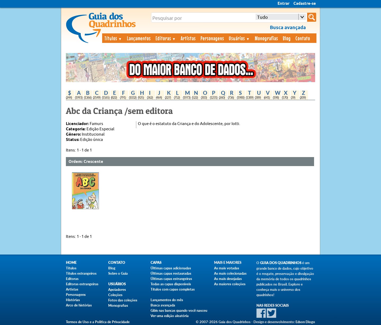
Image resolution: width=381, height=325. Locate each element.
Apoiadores (117, 289)
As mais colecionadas (230, 273)
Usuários (239, 38)
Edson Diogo (305, 322)
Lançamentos (139, 38)
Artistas (188, 38)
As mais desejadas (228, 279)
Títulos (113, 38)
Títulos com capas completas (173, 289)
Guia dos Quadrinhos (280, 263)
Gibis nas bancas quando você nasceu (179, 310)
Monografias (266, 38)
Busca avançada (163, 305)
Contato (303, 38)
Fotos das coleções (122, 300)
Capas (156, 263)
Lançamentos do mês (167, 300)
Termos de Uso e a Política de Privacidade (98, 322)
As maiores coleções (230, 284)
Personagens (212, 38)
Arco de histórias (79, 305)
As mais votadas (226, 268)
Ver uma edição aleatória (170, 316)
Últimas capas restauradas (171, 273)
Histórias (73, 300)
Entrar (283, 3)
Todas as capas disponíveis (171, 284)
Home (71, 263)
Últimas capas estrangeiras (171, 279)
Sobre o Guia (118, 273)
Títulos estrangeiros (81, 273)
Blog (287, 38)
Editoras (166, 38)
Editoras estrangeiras (82, 284)
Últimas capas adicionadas (171, 268)
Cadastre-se (304, 3)
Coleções (115, 295)
